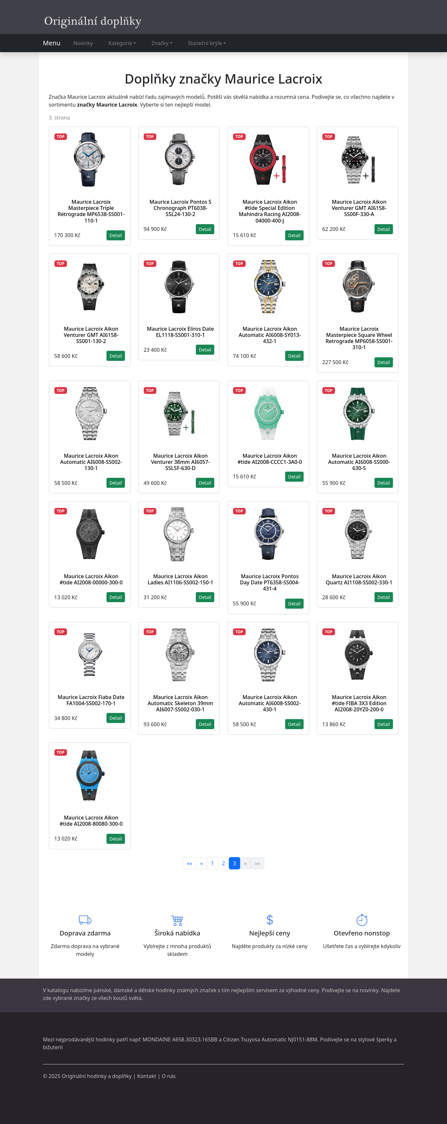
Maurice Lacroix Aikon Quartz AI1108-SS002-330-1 (359, 579)
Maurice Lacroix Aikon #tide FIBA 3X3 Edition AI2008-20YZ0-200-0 (359, 703)
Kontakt (146, 1076)
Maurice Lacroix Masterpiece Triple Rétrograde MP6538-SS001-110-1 (91, 211)
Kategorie (120, 43)
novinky (369, 990)
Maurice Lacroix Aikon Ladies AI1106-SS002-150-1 (180, 579)
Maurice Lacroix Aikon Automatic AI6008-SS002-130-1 (91, 462)
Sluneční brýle (205, 43)
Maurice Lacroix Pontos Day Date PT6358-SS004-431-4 (269, 582)
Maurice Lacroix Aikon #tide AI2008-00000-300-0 (91, 579)
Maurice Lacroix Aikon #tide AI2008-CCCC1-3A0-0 (270, 458)
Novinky (83, 43)
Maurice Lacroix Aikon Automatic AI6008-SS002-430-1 (270, 703)
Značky (159, 43)
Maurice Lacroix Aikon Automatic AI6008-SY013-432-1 (270, 335)
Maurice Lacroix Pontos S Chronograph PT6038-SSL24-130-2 (180, 208)
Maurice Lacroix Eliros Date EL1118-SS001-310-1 (180, 331)
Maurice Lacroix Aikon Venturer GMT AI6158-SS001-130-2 (91, 335)
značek (208, 990)
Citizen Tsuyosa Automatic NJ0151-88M (270, 1039)
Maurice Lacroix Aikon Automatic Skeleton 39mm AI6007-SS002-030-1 (180, 703)
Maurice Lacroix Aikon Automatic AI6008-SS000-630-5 (359, 462)
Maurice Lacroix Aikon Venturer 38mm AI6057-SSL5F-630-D (180, 462)
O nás (168, 1076)
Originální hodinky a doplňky (97, 1076)
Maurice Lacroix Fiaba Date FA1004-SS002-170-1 (91, 700)
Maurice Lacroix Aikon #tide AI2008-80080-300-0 (91, 820)
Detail (115, 235)
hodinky (105, 1039)
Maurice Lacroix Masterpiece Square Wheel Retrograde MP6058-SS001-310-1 (359, 338)
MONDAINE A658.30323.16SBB (179, 1039)
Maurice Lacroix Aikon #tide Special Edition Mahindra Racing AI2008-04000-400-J (270, 211)
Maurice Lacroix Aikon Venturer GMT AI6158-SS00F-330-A (359, 208)
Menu (52, 43)
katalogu (58, 990)
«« (189, 863)
